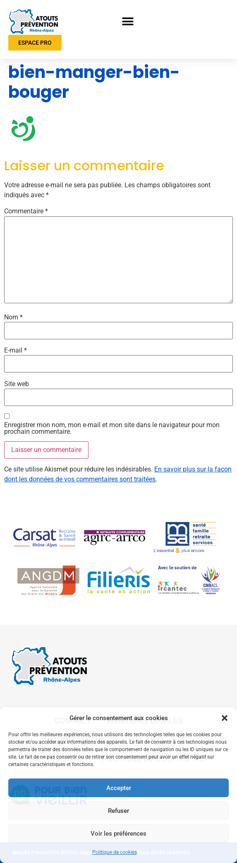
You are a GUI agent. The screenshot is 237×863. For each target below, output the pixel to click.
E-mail (15, 350)
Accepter (118, 788)
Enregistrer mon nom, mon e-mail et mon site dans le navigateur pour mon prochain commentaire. (112, 428)
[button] (224, 718)
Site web (16, 384)
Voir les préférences (118, 833)
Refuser (118, 811)
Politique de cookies (114, 852)
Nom (13, 317)
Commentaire (26, 211)
